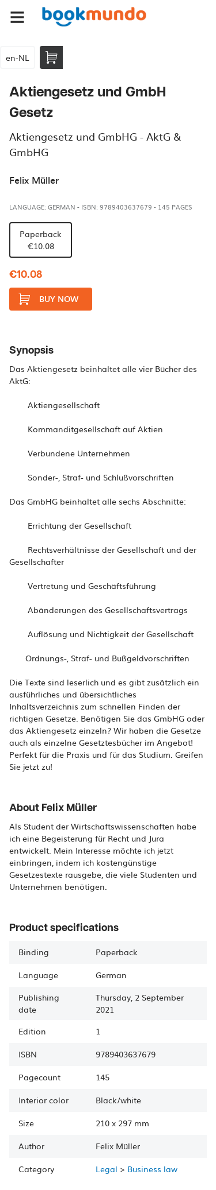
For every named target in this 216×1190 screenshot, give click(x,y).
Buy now (48, 299)
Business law (152, 1169)
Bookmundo (94, 17)
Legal (107, 1169)
